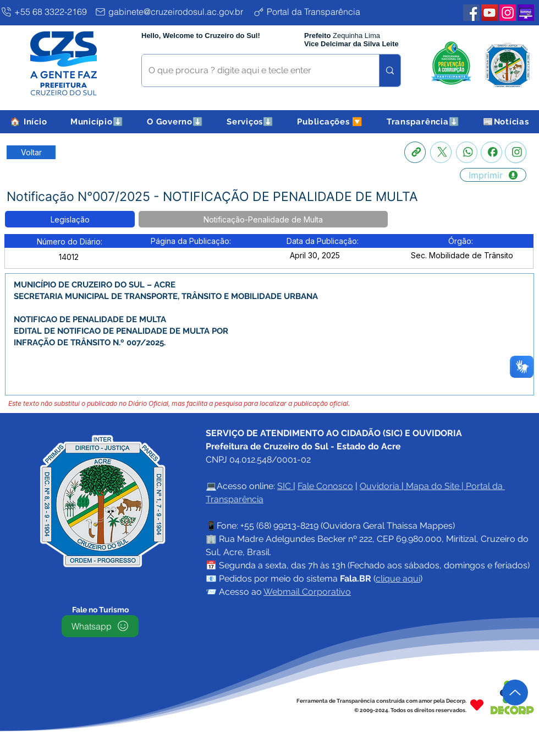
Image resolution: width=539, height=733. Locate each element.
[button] (97, 122)
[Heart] (477, 705)
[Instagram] (515, 152)
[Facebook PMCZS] (471, 12)
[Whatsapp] (466, 152)
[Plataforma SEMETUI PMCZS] (526, 12)
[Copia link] (415, 152)
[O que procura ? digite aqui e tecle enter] (252, 70)
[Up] (515, 692)
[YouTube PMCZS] (489, 12)
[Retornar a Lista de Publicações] (31, 152)
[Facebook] (491, 152)
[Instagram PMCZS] (507, 12)
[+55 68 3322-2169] (45, 11)
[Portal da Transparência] (315, 11)
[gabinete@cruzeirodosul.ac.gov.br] (171, 11)
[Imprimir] (493, 175)
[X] (441, 152)
